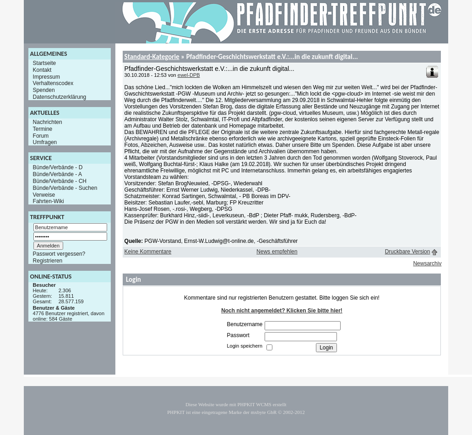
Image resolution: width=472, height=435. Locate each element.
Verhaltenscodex (53, 83)
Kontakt (42, 70)
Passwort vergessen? (59, 254)
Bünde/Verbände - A (57, 174)
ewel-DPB (189, 75)
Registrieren (48, 261)
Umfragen (45, 142)
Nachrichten (47, 122)
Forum (41, 135)
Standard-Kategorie (152, 57)
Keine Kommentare (148, 251)
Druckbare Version (407, 251)
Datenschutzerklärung (60, 97)
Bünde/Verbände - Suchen (65, 188)
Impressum (46, 76)
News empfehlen (276, 251)
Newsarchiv (427, 263)
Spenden (44, 90)
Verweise (44, 194)
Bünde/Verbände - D (58, 167)
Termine (43, 129)
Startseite (44, 63)
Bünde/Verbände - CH (60, 181)
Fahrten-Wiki (48, 201)
